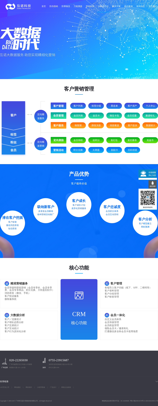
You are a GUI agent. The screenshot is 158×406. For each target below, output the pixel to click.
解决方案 (116, 6)
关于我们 (153, 6)
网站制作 (29, 387)
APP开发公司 (4, 387)
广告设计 (53, 387)
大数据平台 (103, 6)
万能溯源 (78, 6)
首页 (44, 6)
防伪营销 (54, 6)
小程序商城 (41, 387)
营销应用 (90, 6)
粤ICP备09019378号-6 (137, 401)
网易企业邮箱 (66, 387)
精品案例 (128, 6)
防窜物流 (66, 6)
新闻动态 (140, 6)
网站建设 (17, 387)
